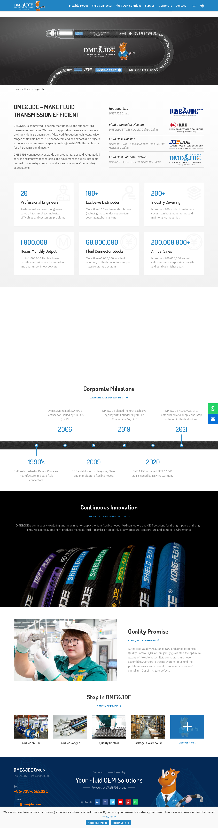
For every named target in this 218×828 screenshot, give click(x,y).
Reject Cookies (123, 822)
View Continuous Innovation (107, 517)
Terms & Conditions (44, 778)
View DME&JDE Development (107, 398)
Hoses (110, 774)
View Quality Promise (144, 642)
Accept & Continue (95, 822)
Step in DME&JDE (107, 708)
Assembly (122, 774)
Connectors (97, 774)
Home (27, 89)
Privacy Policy (22, 778)
